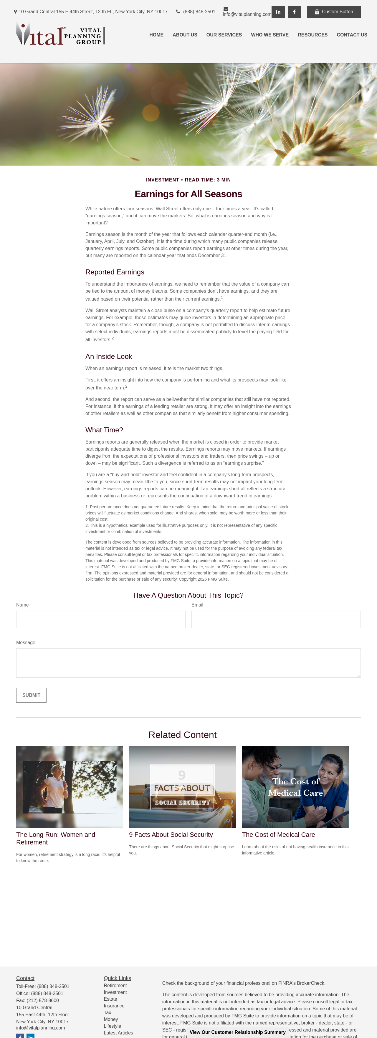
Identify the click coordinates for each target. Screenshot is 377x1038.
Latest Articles (118, 1032)
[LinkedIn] (278, 12)
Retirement (115, 985)
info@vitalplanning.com (247, 11)
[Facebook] (294, 12)
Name (22, 604)
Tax (107, 1012)
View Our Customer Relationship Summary (238, 1032)
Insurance (114, 1005)
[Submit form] (31, 695)
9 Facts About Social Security (171, 834)
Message (25, 642)
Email (197, 604)
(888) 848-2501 (195, 11)
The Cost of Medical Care (278, 834)
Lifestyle (112, 1026)
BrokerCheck (310, 983)
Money (111, 1019)
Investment (115, 992)
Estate (110, 999)
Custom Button (334, 11)
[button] (156, 35)
